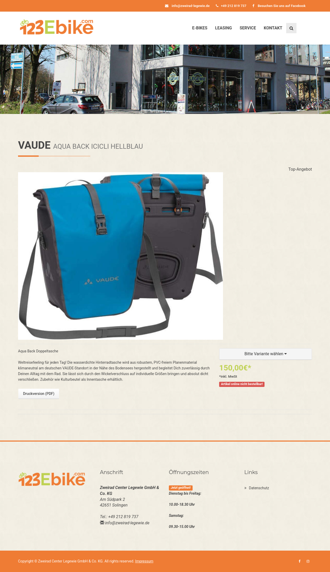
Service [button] (248, 28)
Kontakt (273, 28)
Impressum (144, 561)
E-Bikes (199, 28)
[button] (265, 354)
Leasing (223, 28)
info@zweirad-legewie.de (187, 6)
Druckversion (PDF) (38, 394)
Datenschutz (256, 488)
